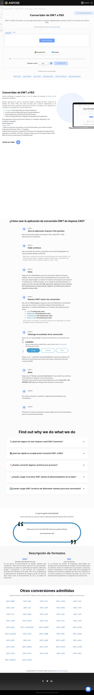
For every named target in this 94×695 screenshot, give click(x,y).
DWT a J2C (44, 621)
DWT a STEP (60, 647)
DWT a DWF (44, 640)
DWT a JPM (10, 621)
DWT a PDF (61, 634)
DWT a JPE (10, 608)
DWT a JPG (77, 601)
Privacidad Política (79, 59)
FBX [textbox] (43, 63)
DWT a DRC (77, 653)
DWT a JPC (61, 621)
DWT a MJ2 (10, 627)
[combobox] (43, 63)
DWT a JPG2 (27, 621)
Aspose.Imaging (62, 671)
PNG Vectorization (74, 76)
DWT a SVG (27, 634)
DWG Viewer (27, 76)
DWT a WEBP (44, 627)
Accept (33, 350)
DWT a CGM (77, 647)
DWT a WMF (43, 634)
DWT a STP (44, 647)
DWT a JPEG (60, 601)
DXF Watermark (48, 76)
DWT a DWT (60, 640)
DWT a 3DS (61, 653)
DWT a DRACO (10, 660)
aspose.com (47, 27)
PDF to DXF (17, 76)
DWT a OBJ (77, 640)
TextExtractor (32, 316)
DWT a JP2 (44, 614)
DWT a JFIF (44, 608)
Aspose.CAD (6, 125)
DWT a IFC (27, 640)
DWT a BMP (10, 601)
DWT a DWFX (27, 647)
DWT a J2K (61, 614)
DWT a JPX (77, 621)
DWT (24, 559)
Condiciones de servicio (63, 59)
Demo (50, 96)
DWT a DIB (27, 601)
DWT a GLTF (27, 653)
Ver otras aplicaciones (84, 13)
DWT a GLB (10, 653)
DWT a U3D (44, 653)
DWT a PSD (27, 614)
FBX (69, 559)
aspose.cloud (56, 27)
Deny (62, 350)
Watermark (31, 313)
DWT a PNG (60, 608)
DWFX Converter (60, 76)
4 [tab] (49, 535)
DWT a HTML (27, 660)
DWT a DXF (10, 640)
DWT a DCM (77, 627)
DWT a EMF (61, 627)
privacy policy (62, 344)
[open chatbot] (88, 689)
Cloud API (8, 110)
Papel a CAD (31, 318)
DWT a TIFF (77, 608)
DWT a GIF (44, 601)
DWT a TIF (10, 614)
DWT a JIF (27, 608)
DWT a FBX (10, 647)
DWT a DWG (77, 634)
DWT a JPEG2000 (27, 627)
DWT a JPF (77, 614)
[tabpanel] (47, 531)
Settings (48, 350)
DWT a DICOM (10, 634)
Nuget (24, 96)
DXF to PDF (37, 76)
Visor (29, 311)
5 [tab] (52, 535)
